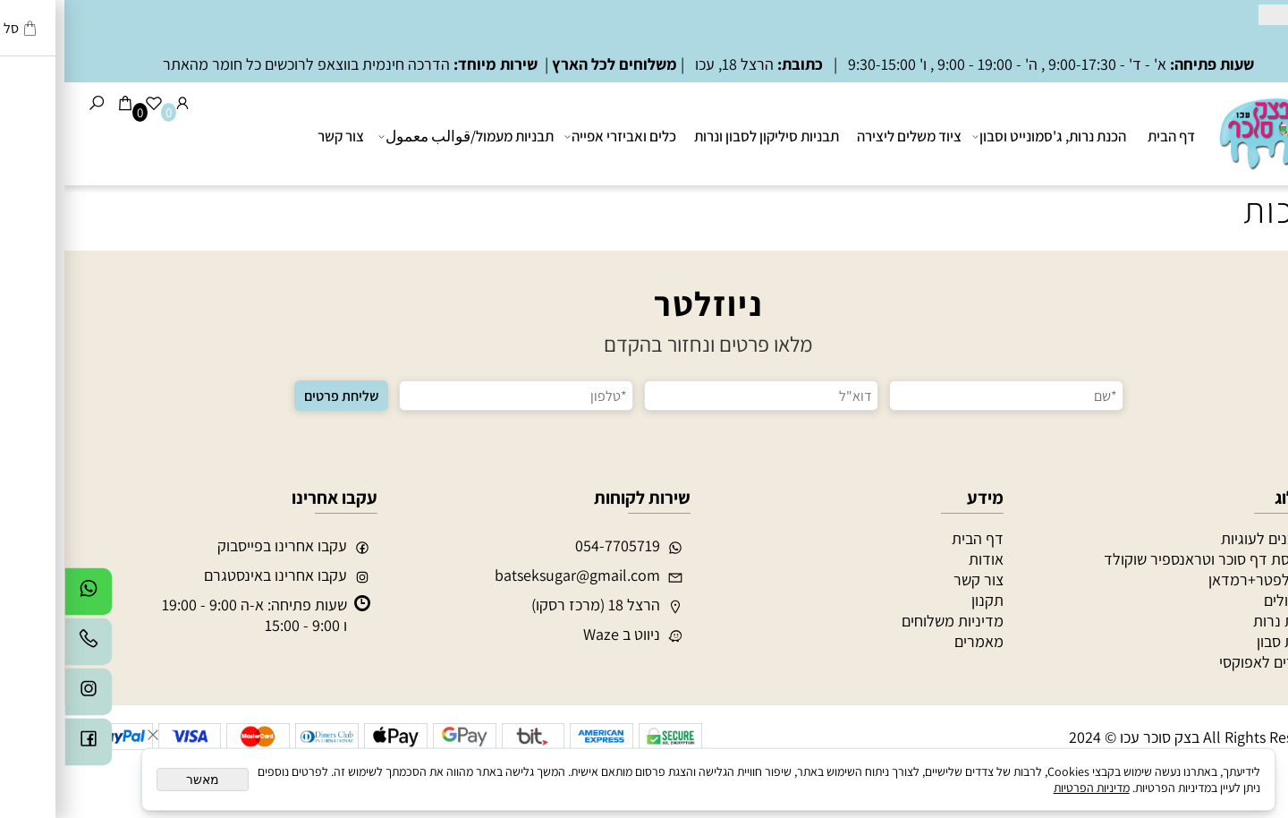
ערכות (1224, 209)
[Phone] (24, 646)
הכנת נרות (1220, 620)
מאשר (138, 779)
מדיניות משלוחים (888, 620)
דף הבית (1107, 136)
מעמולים (1225, 600)
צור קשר (276, 136)
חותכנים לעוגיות (1204, 538)
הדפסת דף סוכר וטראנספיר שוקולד (1145, 559)
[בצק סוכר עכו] (1206, 131)
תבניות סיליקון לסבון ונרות (702, 136)
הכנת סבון (1222, 641)
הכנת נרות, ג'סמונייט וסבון (986, 136)
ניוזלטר (644, 303)
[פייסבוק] (24, 746)
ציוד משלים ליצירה (844, 136)
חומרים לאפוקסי (1203, 662)
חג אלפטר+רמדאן (1198, 579)
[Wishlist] (89, 103)
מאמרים (914, 641)
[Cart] (61, 103)
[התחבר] (118, 103)
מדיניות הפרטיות (1027, 788)
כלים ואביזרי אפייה (558, 136)
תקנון (923, 600)
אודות (921, 559)
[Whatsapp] (24, 596)
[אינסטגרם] (24, 696)
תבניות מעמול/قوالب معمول (403, 136)
